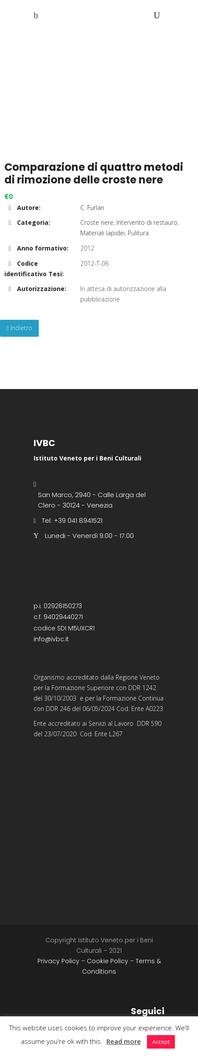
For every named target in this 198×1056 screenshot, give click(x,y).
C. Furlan (92, 207)
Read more (123, 1041)
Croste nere (96, 222)
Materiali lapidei (102, 233)
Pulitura (138, 233)
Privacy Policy (58, 961)
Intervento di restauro (147, 222)
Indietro (19, 328)
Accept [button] (161, 1042)
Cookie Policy (107, 961)
